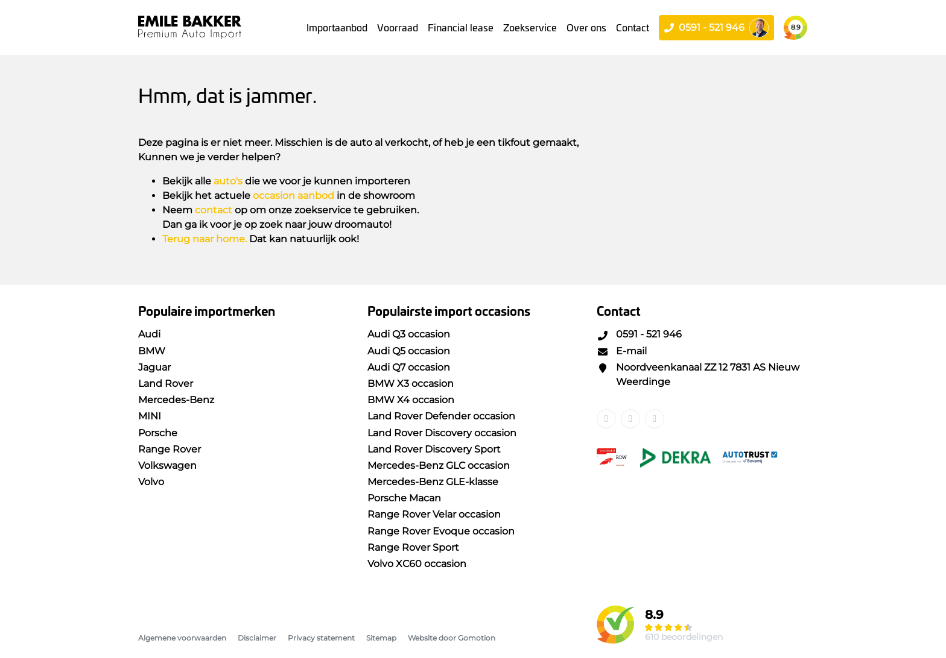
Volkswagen (167, 465)
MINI (149, 416)
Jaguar (154, 367)
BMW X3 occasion (410, 383)
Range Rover (169, 449)
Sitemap (381, 637)
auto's (228, 181)
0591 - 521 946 (639, 334)
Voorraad (397, 27)
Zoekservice (530, 27)
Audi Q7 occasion (408, 367)
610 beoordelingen (684, 636)
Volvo (151, 481)
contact (213, 210)
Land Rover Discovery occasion (441, 433)
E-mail (622, 351)
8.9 (796, 27)
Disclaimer (257, 637)
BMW (151, 351)
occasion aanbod (293, 195)
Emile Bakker (189, 27)
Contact (632, 27)
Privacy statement (321, 637)
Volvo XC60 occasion (416, 563)
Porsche (157, 433)
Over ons (586, 27)
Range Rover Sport (413, 547)
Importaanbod (336, 27)
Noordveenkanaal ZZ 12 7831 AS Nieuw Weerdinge (698, 374)
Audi (149, 334)
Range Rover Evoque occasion (441, 531)
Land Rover (165, 383)
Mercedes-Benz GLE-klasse (432, 481)
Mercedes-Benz (176, 400)
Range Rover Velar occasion (434, 514)
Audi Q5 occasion (408, 351)
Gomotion (476, 637)
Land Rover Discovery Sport (434, 449)
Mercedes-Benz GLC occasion (438, 465)
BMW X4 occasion (410, 400)
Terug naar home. (204, 239)
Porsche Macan (404, 498)
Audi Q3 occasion (408, 334)
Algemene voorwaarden (182, 637)
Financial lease (461, 27)
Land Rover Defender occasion (441, 416)
